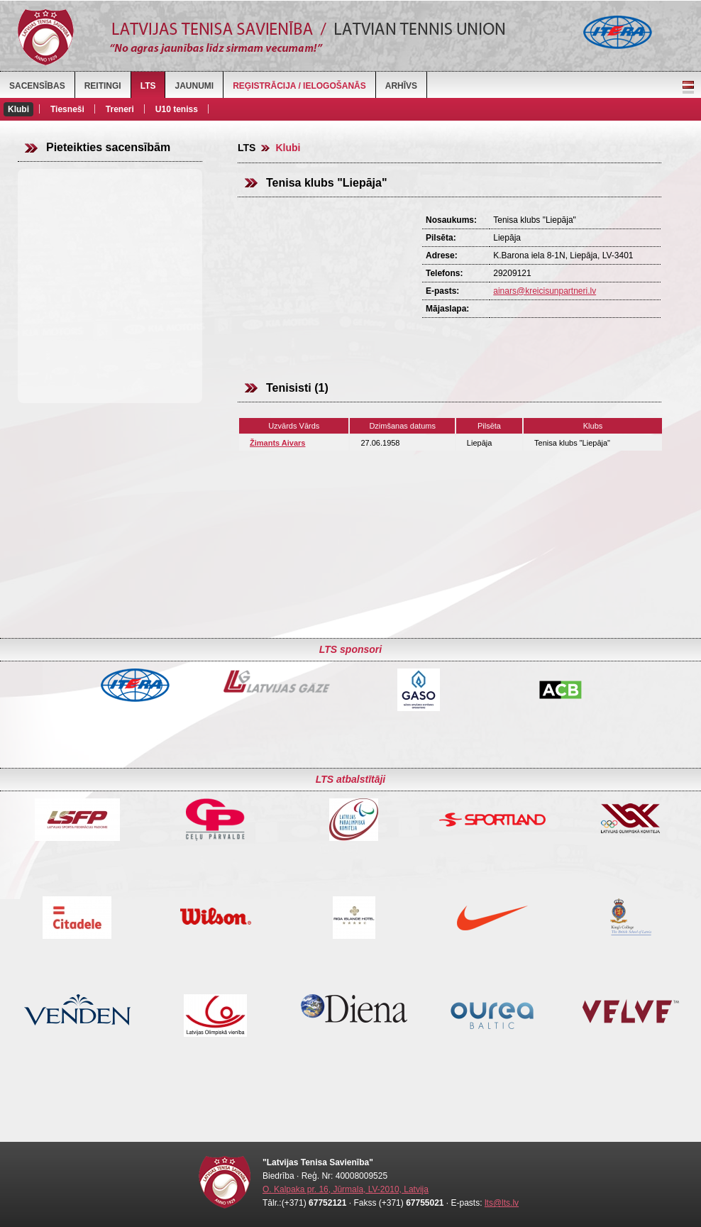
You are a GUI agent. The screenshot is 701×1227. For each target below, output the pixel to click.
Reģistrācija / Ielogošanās (299, 86)
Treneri (120, 109)
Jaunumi (194, 86)
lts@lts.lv (502, 1203)
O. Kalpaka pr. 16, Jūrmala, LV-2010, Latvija (346, 1189)
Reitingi (102, 86)
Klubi (18, 109)
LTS (148, 86)
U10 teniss (176, 109)
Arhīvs (401, 86)
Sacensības (37, 86)
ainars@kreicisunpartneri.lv (544, 291)
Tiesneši (67, 109)
